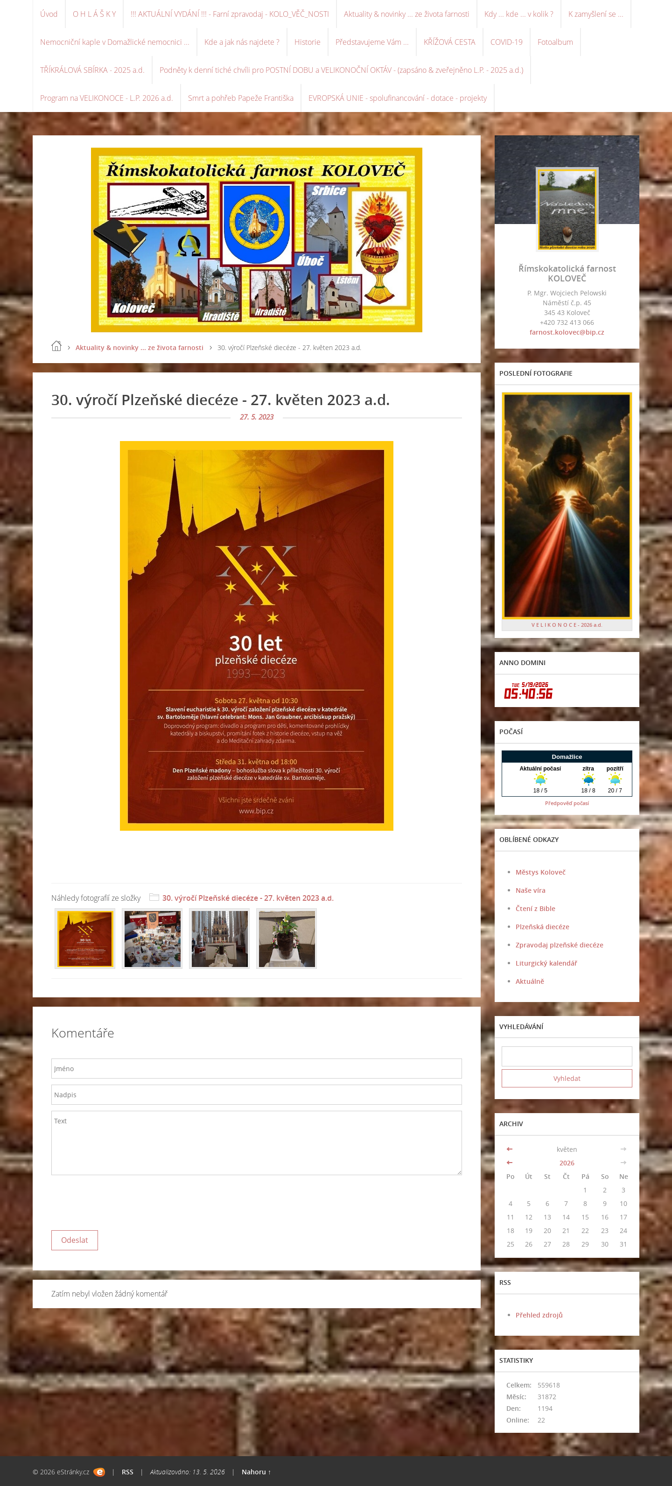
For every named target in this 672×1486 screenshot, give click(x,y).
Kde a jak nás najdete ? (242, 42)
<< (510, 1149)
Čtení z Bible (535, 908)
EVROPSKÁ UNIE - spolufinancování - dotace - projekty (397, 98)
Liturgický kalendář (546, 963)
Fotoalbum (555, 42)
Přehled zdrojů (539, 1315)
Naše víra (531, 890)
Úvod (49, 14)
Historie (307, 42)
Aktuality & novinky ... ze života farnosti (406, 14)
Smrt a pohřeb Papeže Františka (241, 98)
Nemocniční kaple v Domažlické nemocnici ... (114, 42)
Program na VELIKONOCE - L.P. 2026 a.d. (106, 98)
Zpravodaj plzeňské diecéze (559, 944)
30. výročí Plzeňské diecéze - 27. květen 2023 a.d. (248, 898)
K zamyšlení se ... (595, 14)
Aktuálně (530, 981)
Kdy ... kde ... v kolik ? (518, 14)
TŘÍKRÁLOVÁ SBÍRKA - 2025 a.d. (92, 70)
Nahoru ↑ (256, 1471)
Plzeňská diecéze (542, 926)
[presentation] (122, 1200)
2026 (567, 1162)
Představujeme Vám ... (372, 42)
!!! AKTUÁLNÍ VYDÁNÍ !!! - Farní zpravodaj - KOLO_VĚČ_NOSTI (230, 14)
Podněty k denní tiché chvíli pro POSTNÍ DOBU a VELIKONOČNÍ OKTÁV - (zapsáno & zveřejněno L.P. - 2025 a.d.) (341, 70)
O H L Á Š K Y (94, 14)
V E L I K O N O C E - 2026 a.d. (567, 624)
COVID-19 (506, 42)
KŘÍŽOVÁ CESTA (450, 42)
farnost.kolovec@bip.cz (567, 332)
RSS (127, 1471)
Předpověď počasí (567, 802)
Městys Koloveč (541, 872)
